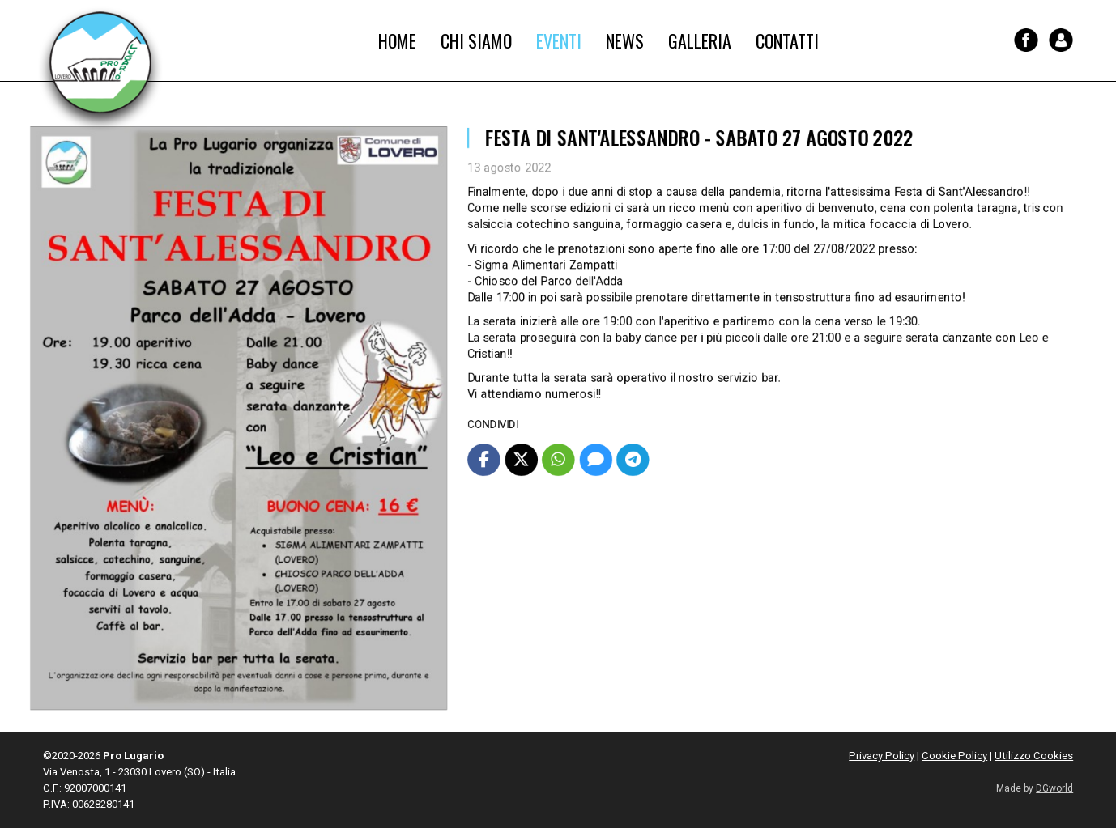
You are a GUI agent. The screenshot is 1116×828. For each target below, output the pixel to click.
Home (397, 40)
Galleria (699, 40)
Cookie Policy (954, 755)
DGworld (1054, 788)
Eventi (558, 40)
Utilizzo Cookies (1034, 755)
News (625, 40)
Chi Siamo (476, 40)
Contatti (787, 40)
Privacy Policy (881, 755)
